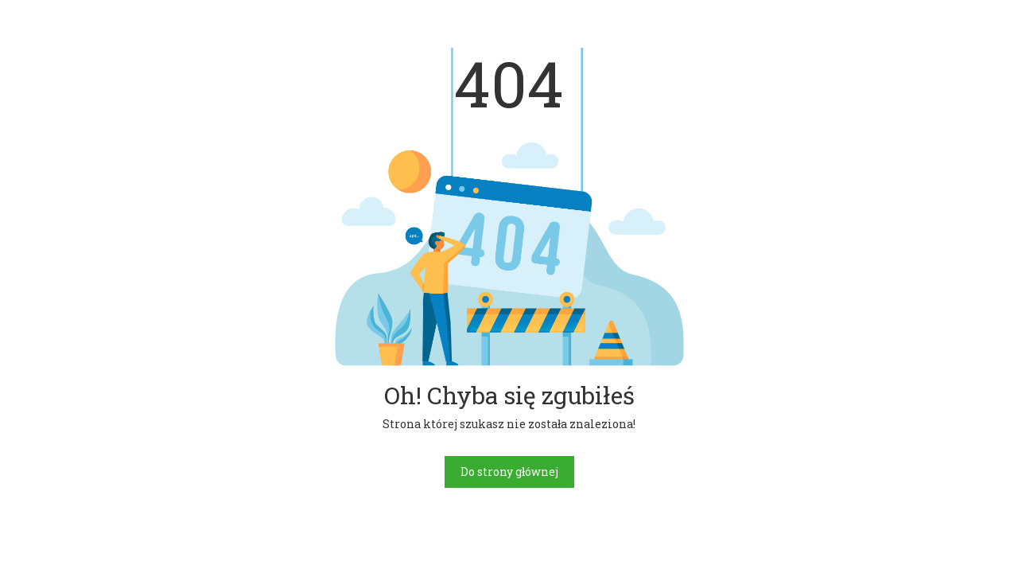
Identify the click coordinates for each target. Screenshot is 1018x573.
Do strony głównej (509, 471)
